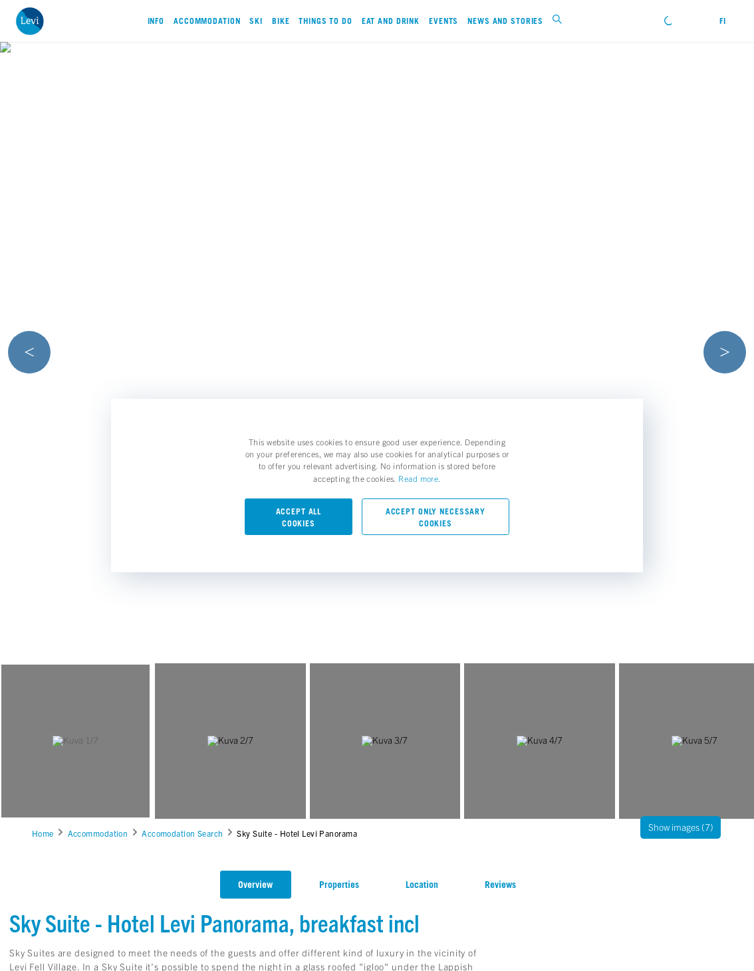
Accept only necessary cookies (435, 517)
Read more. (419, 478)
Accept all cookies (299, 517)
